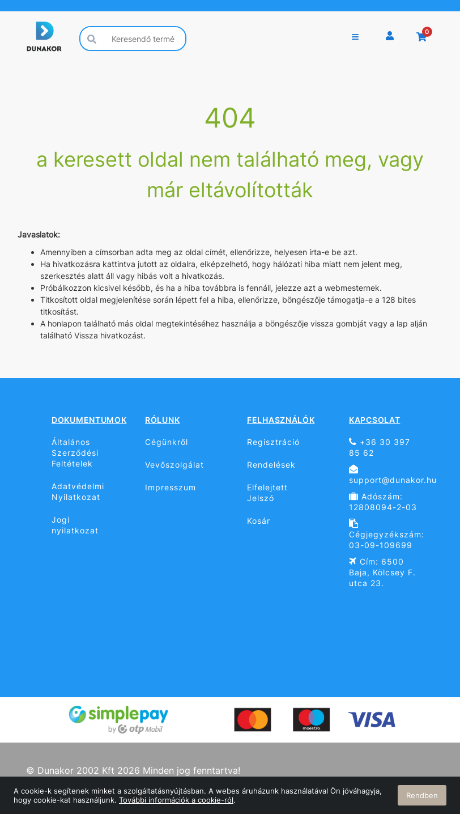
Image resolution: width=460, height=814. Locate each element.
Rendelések (271, 464)
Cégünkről (166, 442)
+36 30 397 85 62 (379, 447)
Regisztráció (273, 442)
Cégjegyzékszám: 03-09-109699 (386, 534)
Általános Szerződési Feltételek (75, 452)
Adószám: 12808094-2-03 (383, 501)
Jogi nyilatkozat (75, 525)
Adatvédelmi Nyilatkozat (78, 491)
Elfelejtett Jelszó (267, 492)
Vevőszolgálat (174, 464)
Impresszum (170, 487)
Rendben (422, 795)
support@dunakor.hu (387, 474)
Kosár (258, 520)
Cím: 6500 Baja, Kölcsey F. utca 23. (382, 572)
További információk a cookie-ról (176, 799)
